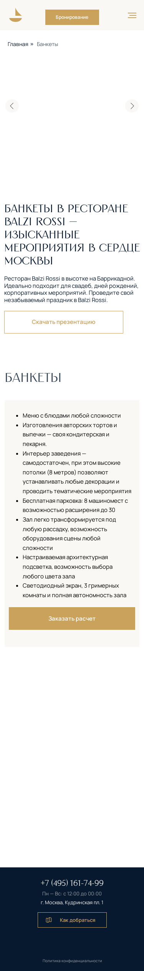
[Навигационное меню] (132, 15)
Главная (18, 44)
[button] (72, 17)
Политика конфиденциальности (72, 960)
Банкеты (47, 44)
